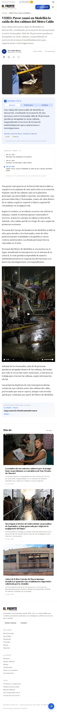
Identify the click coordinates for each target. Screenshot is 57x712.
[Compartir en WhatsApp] (9, 57)
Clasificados (7, 667)
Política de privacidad (11, 687)
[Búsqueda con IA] (42, 7)
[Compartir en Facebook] (4, 57)
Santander (7, 639)
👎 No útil (15, 136)
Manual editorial (9, 690)
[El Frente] (9, 7)
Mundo (5, 645)
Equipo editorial (9, 661)
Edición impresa (10, 623)
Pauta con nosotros (10, 670)
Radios (5, 664)
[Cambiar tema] (53, 2)
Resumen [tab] (12, 105)
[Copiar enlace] (14, 57)
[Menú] (53, 7)
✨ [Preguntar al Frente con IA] (51, 706)
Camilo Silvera (15, 50)
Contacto (24, 623)
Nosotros (6, 658)
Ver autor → (50, 430)
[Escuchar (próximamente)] (18, 57)
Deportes (6, 648)
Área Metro (7, 636)
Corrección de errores (11, 695)
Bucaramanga (8, 633)
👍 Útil (7, 136)
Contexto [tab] (45, 105)
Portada (4, 13)
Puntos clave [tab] (28, 105)
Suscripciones (8, 673)
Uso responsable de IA (11, 692)
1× (13, 359)
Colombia (6, 642)
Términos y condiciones (12, 684)
